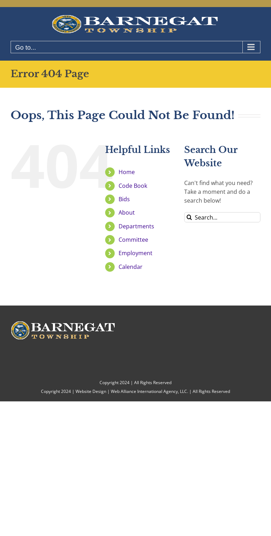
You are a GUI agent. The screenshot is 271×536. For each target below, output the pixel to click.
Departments (136, 226)
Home (127, 172)
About (127, 212)
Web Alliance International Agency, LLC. (149, 391)
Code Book (133, 186)
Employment (135, 253)
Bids (124, 199)
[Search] (189, 217)
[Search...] (222, 217)
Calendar (131, 267)
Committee (133, 240)
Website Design (91, 391)
